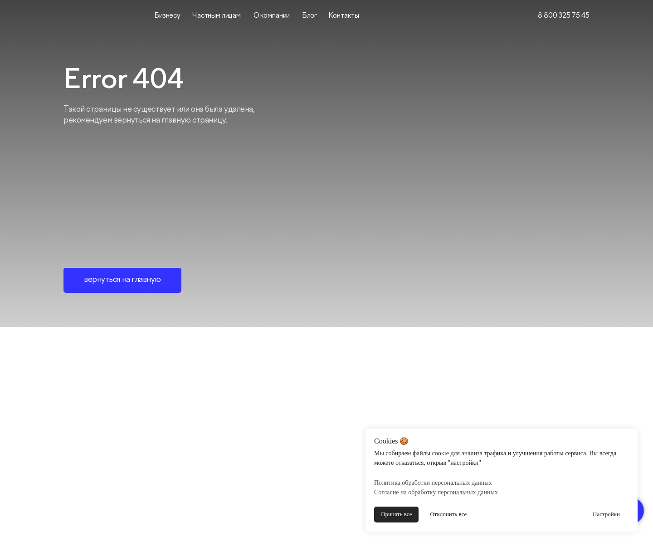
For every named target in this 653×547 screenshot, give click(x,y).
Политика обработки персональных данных (433, 482)
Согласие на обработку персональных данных (436, 492)
